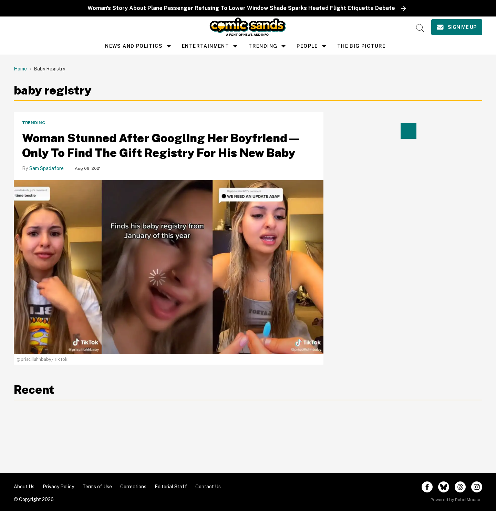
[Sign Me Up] (456, 27)
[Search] (420, 28)
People (307, 46)
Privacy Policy (58, 486)
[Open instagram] (476, 486)
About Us (24, 486)
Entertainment (205, 46)
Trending (262, 46)
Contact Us (208, 486)
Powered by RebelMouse (455, 499)
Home (20, 68)
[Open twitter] (443, 486)
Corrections (133, 486)
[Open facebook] (427, 486)
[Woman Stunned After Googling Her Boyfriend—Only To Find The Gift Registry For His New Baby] (168, 266)
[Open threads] (460, 486)
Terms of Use (97, 486)
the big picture (361, 46)
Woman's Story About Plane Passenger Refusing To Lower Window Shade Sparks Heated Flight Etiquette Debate (241, 8)
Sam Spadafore (46, 168)
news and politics (134, 46)
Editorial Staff (171, 486)
